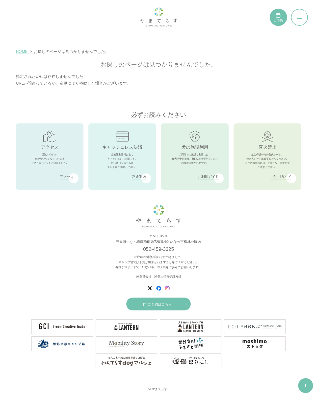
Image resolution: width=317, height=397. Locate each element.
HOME (22, 51)
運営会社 (143, 276)
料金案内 (139, 177)
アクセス (67, 177)
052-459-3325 (158, 249)
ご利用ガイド (208, 177)
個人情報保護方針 (167, 276)
